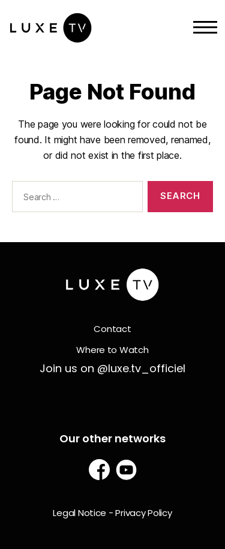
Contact (112, 328)
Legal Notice (79, 512)
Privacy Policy (143, 512)
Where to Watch (112, 349)
